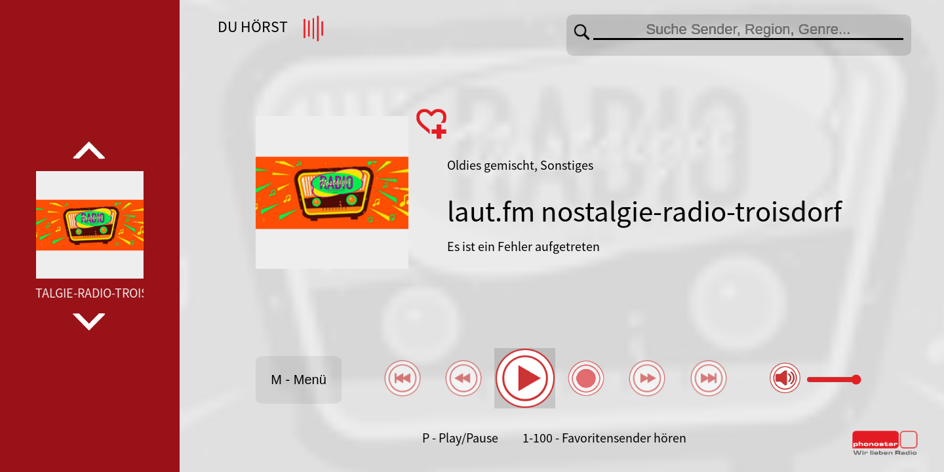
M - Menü (298, 379)
